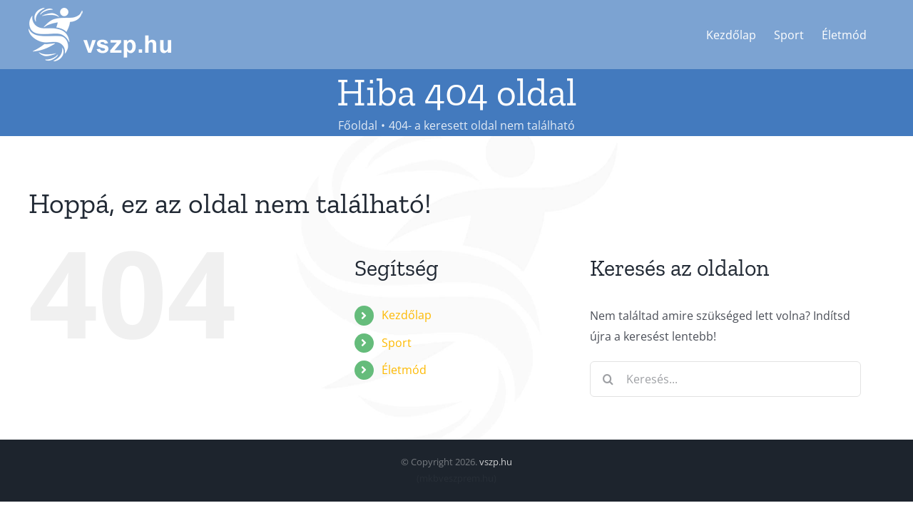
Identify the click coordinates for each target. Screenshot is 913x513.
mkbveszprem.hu (456, 478)
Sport (397, 343)
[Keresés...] (725, 379)
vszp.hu (495, 461)
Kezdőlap (407, 315)
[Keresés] (608, 379)
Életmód (404, 370)
